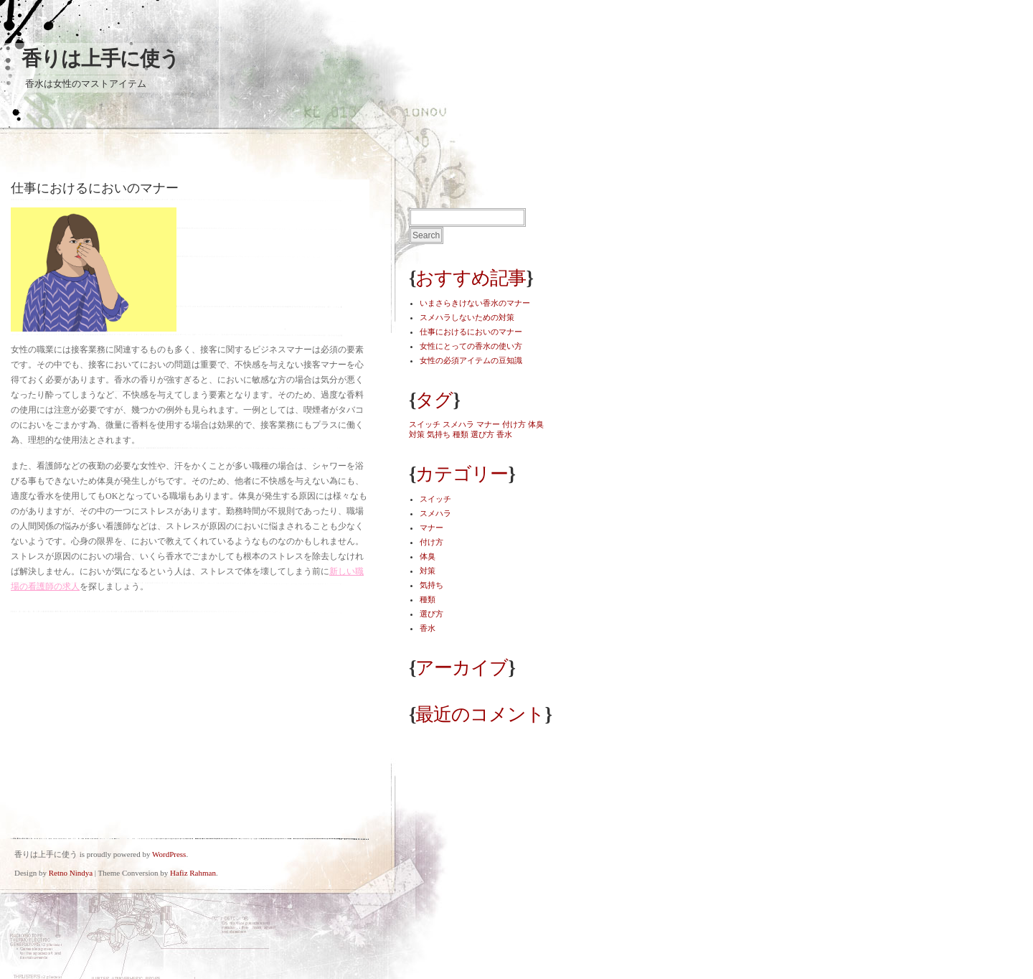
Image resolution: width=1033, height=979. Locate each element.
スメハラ (435, 513)
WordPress (169, 854)
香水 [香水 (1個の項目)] (504, 434)
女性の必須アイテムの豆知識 (471, 360)
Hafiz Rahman (193, 872)
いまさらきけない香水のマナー (475, 303)
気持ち (431, 585)
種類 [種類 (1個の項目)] (460, 434)
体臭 (427, 556)
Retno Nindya (71, 872)
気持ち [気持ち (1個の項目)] (439, 434)
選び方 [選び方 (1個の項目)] (482, 434)
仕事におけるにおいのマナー (471, 331)
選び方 (431, 613)
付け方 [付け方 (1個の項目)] (514, 424)
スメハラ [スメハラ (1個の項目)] (458, 424)
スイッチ (435, 499)
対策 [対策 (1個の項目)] (417, 434)
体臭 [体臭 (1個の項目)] (536, 424)
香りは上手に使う (100, 58)
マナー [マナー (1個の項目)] (488, 424)
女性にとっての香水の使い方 (471, 346)
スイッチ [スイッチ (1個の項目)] (424, 424)
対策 (427, 570)
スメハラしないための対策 (467, 317)
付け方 (431, 542)
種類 (427, 599)
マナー (431, 527)
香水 (427, 628)
